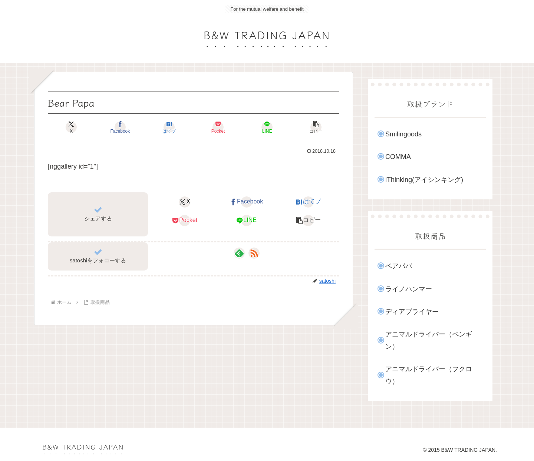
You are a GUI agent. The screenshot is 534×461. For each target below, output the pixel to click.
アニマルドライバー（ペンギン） (428, 340)
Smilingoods (403, 134)
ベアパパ (398, 266)
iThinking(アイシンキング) (424, 179)
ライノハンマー (408, 289)
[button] (316, 127)
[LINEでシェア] (267, 127)
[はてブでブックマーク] (169, 127)
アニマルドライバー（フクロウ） (428, 375)
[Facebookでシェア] (120, 127)
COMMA (398, 156)
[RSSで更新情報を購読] (254, 253)
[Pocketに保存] (218, 127)
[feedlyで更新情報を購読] (239, 253)
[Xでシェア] (71, 127)
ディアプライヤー (412, 311)
